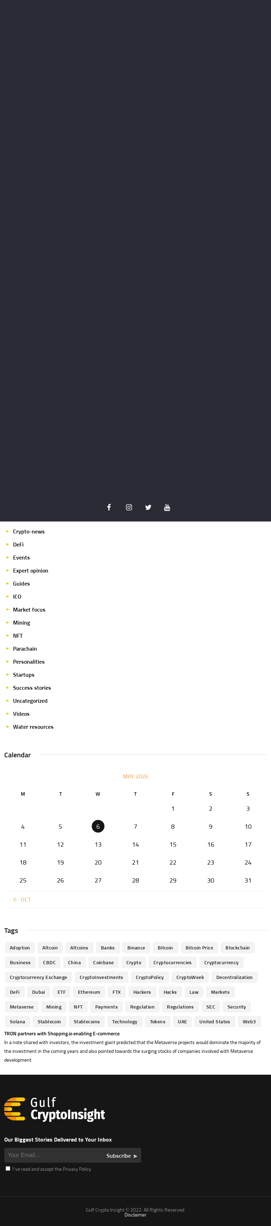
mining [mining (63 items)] (54, 1006)
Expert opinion (30, 570)
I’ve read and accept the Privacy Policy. (49, 1169)
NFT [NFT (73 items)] (78, 1006)
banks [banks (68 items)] (108, 947)
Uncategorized (30, 700)
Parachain (25, 648)
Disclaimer (135, 1214)
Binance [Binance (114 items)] (136, 947)
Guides (21, 583)
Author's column (33, 479)
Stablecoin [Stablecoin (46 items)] (49, 1021)
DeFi (18, 544)
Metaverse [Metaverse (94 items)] (22, 1006)
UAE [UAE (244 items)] (182, 1021)
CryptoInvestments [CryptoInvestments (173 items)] (102, 977)
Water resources (33, 726)
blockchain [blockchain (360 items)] (237, 947)
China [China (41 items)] (74, 962)
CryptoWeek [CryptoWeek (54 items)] (190, 977)
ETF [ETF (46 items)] (62, 992)
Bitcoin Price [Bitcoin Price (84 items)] (199, 947)
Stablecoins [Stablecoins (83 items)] (87, 1021)
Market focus (29, 609)
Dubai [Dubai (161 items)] (38, 992)
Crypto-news (29, 531)
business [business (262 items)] (20, 962)
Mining (21, 622)
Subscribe (119, 1155)
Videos (21, 713)
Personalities (29, 661)
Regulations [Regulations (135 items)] (180, 1006)
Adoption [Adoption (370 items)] (20, 947)
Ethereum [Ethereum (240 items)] (89, 992)
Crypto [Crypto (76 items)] (133, 962)
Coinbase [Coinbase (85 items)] (103, 962)
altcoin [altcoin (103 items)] (50, 947)
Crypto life (25, 505)
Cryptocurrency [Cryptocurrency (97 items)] (221, 962)
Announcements (33, 466)
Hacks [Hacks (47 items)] (170, 992)
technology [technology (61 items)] (124, 1021)
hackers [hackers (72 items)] (142, 992)
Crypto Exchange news (40, 492)
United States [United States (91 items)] (214, 1021)
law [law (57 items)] (194, 992)
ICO (17, 596)
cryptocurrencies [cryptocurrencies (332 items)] (172, 962)
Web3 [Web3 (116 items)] (249, 1021)
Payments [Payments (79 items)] (106, 1006)
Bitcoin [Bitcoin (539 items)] (165, 947)
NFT (18, 635)
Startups (24, 674)
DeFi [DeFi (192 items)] (15, 992)
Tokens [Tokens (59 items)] (158, 1021)
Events (21, 557)
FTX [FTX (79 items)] (117, 992)
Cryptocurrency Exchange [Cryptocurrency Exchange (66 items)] (38, 977)
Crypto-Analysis (33, 518)
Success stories (32, 687)
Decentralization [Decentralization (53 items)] (234, 977)
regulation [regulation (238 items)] (142, 1006)
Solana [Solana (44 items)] (17, 1021)
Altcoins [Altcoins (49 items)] (79, 947)
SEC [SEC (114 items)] (210, 1006)
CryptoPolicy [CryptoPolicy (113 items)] (150, 977)
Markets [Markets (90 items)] (220, 992)
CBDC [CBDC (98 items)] (49, 962)
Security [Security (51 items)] (237, 1006)
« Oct (21, 899)
